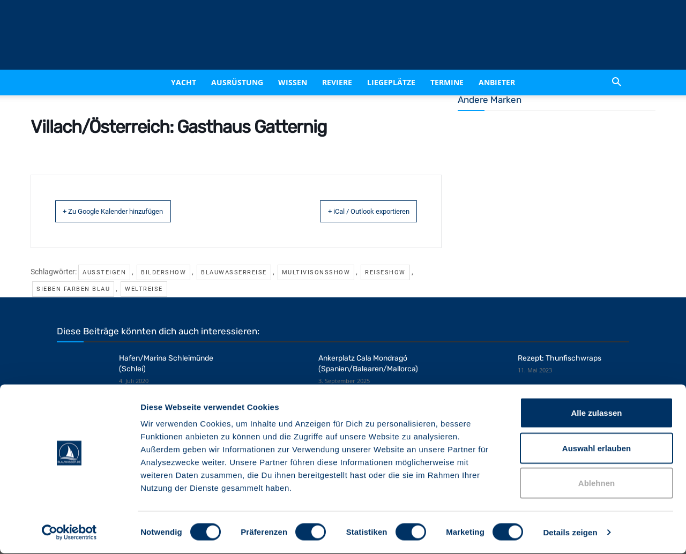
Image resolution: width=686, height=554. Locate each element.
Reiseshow (385, 271)
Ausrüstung (237, 82)
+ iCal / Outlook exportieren (351, 211)
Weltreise (144, 288)
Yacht (183, 82)
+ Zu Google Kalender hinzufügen (130, 211)
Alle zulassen (596, 413)
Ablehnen (596, 483)
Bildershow (163, 271)
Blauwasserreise (234, 271)
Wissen (292, 82)
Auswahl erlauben (596, 448)
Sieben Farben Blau (73, 288)
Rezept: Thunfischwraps (559, 357)
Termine (447, 82)
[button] (616, 82)
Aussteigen (104, 271)
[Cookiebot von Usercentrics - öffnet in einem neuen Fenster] (69, 533)
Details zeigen (570, 532)
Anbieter (497, 82)
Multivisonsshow (316, 271)
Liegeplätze (391, 82)
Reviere (337, 82)
